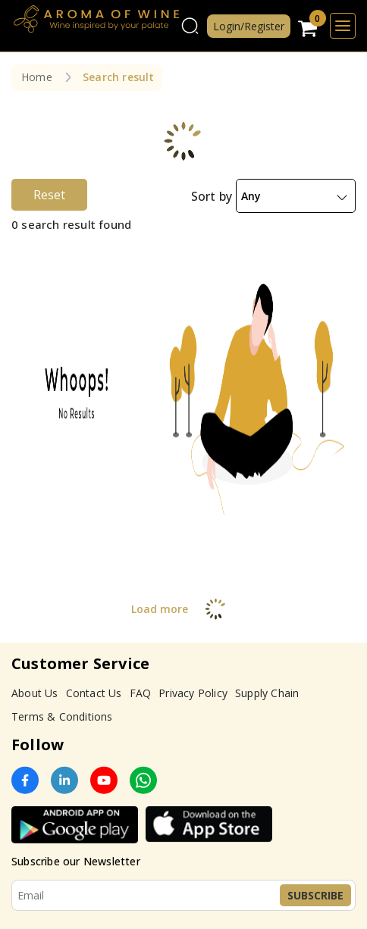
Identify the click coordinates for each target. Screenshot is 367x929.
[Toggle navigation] (343, 26)
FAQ (141, 693)
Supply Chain (267, 693)
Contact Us (94, 693)
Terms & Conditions (62, 716)
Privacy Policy (192, 693)
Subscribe (315, 895)
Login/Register (248, 26)
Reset (49, 194)
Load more (184, 609)
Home (36, 77)
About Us (34, 693)
